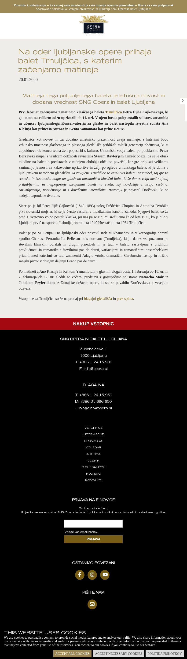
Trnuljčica (113, 112)
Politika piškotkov (164, 653)
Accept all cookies (72, 653)
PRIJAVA (93, 539)
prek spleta (125, 299)
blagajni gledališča (98, 299)
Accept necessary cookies (118, 653)
